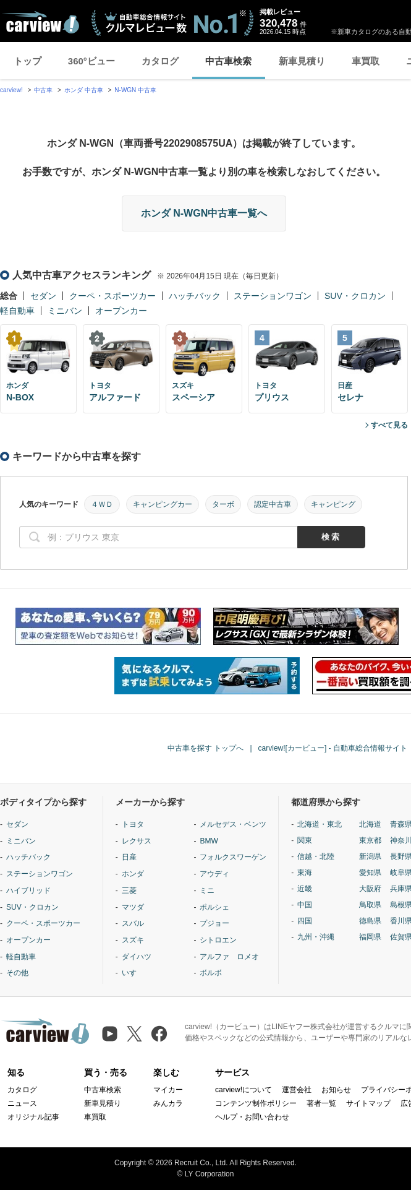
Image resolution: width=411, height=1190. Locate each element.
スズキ (133, 940)
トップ (27, 61)
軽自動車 (17, 311)
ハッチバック (195, 296)
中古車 (43, 90)
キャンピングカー (162, 504)
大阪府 (370, 888)
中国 (304, 904)
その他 (17, 972)
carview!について (243, 1089)
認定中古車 (272, 504)
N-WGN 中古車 (135, 90)
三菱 (129, 890)
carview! (11, 90)
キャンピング (333, 504)
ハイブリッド (28, 890)
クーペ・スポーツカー (112, 296)
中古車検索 (228, 61)
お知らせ (336, 1089)
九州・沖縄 (315, 937)
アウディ (214, 873)
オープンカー (121, 311)
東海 (304, 872)
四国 (304, 920)
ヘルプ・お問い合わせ (252, 1117)
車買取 (365, 61)
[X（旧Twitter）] (134, 1034)
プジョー (214, 923)
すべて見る (389, 425)
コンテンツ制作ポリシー (256, 1103)
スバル (133, 923)
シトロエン (218, 940)
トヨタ (133, 824)
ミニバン (65, 311)
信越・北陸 (315, 856)
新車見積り (302, 61)
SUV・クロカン (355, 296)
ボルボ (211, 972)
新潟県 (370, 856)
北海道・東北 (319, 824)
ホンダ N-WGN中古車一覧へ (204, 213)
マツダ (133, 907)
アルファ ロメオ (229, 956)
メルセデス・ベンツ (233, 824)
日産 (129, 857)
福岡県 (370, 937)
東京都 (370, 840)
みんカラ (168, 1103)
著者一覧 (321, 1103)
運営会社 (296, 1089)
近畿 (304, 888)
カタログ (160, 61)
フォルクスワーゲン (233, 857)
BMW (209, 841)
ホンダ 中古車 (83, 90)
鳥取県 (370, 904)
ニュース (22, 1103)
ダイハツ (136, 956)
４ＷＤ (102, 504)
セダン (43, 296)
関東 (304, 840)
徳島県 (370, 920)
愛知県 (370, 872)
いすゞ (133, 972)
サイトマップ (368, 1103)
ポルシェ (214, 907)
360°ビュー (91, 61)
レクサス (136, 841)
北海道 (370, 824)
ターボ (223, 504)
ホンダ (133, 873)
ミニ (207, 890)
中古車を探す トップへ (205, 748)
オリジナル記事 (33, 1117)
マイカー (168, 1089)
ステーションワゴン (272, 296)
